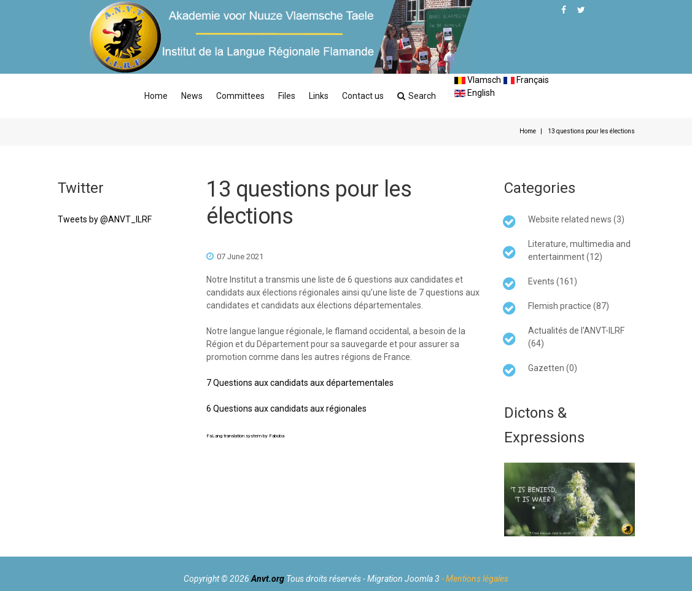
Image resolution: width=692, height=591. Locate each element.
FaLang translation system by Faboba (245, 436)
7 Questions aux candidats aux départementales (300, 383)
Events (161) (552, 281)
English (474, 93)
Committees (240, 96)
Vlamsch (477, 80)
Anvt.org (267, 579)
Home (156, 96)
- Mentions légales (474, 579)
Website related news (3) (576, 219)
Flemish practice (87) (568, 306)
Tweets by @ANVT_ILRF (105, 219)
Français (526, 80)
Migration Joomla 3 (403, 579)
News (192, 96)
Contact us (363, 96)
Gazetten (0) (552, 368)
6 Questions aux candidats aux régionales (286, 408)
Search (416, 96)
